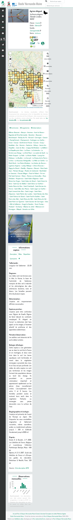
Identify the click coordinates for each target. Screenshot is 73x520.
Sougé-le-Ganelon (25, 209)
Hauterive (35, 145)
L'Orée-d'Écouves (40, 168)
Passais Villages (32, 176)
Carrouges (40, 137)
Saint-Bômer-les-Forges (25, 184)
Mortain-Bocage (22, 173)
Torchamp (19, 212)
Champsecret (31, 140)
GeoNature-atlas (18, 519)
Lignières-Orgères (15, 168)
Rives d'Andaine (23, 181)
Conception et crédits (51, 513)
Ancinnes (32, 132)
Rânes (36, 178)
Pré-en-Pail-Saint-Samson (24, 178)
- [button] (10, 62)
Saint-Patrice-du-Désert (40, 199)
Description (13, 259)
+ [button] (10, 57)
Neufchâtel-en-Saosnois (17, 176)
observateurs (38, 128)
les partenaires (26, 120)
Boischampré (13, 137)
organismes (26, 128)
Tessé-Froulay (37, 209)
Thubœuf (12, 212)
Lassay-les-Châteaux (26, 158)
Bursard (32, 137)
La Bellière (20, 150)
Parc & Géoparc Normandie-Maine (26, 513)
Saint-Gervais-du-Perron (25, 191)
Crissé (17, 143)
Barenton (33, 135)
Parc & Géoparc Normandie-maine (34, 107)
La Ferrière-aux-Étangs (28, 153)
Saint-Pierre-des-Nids (33, 202)
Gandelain (17, 145)
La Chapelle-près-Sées (32, 150)
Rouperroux (33, 181)
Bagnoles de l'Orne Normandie (19, 135)
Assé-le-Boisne (41, 132)
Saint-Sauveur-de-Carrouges (28, 207)
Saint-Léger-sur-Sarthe (22, 194)
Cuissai (22, 143)
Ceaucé (11, 140)
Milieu (21, 259)
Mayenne (31, 171)
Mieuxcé (38, 171)
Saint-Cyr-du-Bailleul (37, 186)
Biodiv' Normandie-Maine (31, 4)
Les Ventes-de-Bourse (36, 166)
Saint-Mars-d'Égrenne (26, 196)
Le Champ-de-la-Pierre (23, 161)
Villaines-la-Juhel (30, 212)
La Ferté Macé (41, 153)
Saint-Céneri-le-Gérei (22, 186)
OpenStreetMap (22, 107)
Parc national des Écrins (39, 519)
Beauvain (41, 135)
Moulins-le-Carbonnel (37, 173)
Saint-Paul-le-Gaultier (17, 202)
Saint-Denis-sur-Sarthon (17, 189)
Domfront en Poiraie (33, 143)
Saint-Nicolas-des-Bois (22, 199)
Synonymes (23, 264)
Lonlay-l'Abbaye (27, 168)
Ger (23, 145)
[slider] (31, 103)
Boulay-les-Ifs (24, 137)
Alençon (24, 132)
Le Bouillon (38, 158)
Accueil (14, 513)
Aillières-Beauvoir (15, 132)
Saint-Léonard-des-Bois (39, 194)
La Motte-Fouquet (29, 155)
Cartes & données (40, 513)
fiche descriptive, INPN (22, 473)
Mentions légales (62, 513)
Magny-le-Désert (14, 171)
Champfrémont (20, 140)
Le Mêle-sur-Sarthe (32, 163)
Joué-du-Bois (29, 148)
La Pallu (38, 155)
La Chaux (45, 150)
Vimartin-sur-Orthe (29, 214)
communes (14, 128)
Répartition (13, 264)
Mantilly (24, 171)
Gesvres (28, 145)
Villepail (19, 214)
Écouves (44, 143)
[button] (10, 59)
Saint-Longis (14, 196)
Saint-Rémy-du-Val (26, 204)
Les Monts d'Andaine (21, 166)
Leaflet (15, 107)
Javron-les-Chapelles (16, 148)
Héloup (42, 145)
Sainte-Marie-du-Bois (33, 189)
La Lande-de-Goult (15, 155)
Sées (41, 207)
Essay (11, 145)
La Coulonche (14, 153)
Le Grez (35, 161)
